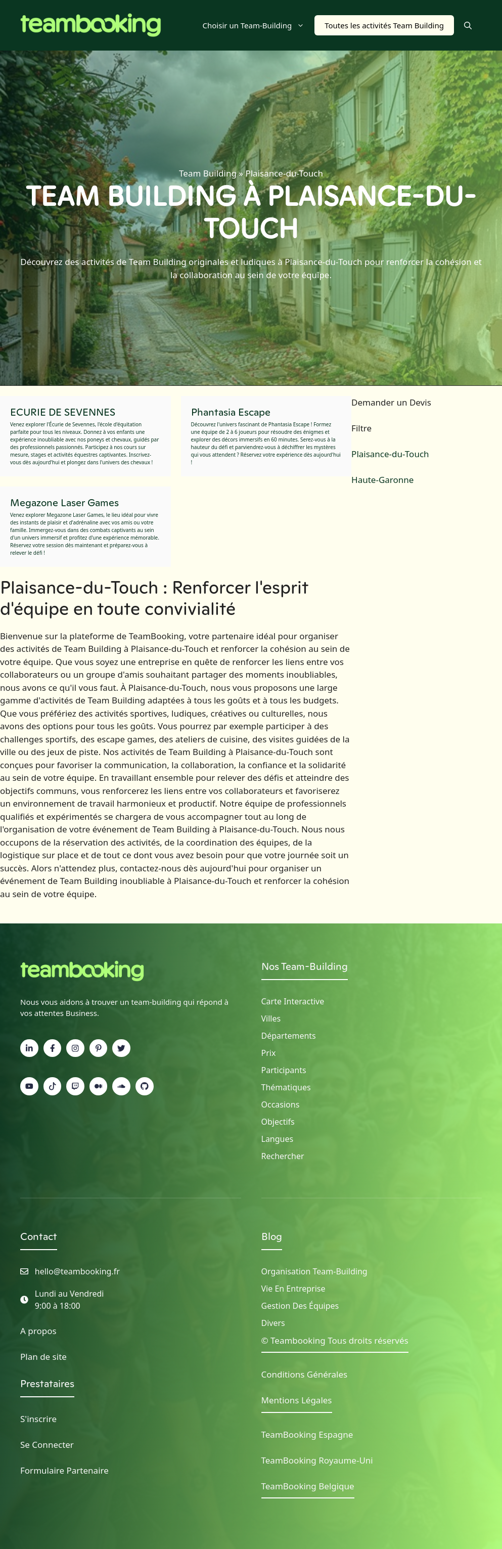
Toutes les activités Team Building (384, 25)
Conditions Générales (304, 1374)
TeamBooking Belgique (307, 1486)
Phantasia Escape (230, 412)
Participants (283, 1070)
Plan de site (43, 1356)
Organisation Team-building (314, 1271)
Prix (268, 1052)
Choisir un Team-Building (259, 25)
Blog (271, 1236)
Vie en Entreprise (293, 1288)
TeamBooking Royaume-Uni (317, 1460)
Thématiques (286, 1087)
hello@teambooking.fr (77, 1271)
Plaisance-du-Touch (390, 454)
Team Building (208, 173)
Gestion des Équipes (300, 1305)
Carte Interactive (293, 1001)
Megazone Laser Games (64, 503)
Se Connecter (47, 1444)
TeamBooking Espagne (307, 1434)
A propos (38, 1331)
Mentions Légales (296, 1400)
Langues (277, 1138)
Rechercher (282, 1156)
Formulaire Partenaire (64, 1470)
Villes (271, 1018)
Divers (273, 1323)
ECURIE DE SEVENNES (62, 412)
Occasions (280, 1104)
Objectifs (278, 1121)
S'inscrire (38, 1419)
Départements (288, 1035)
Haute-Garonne (382, 479)
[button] (468, 25)
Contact (38, 1236)
